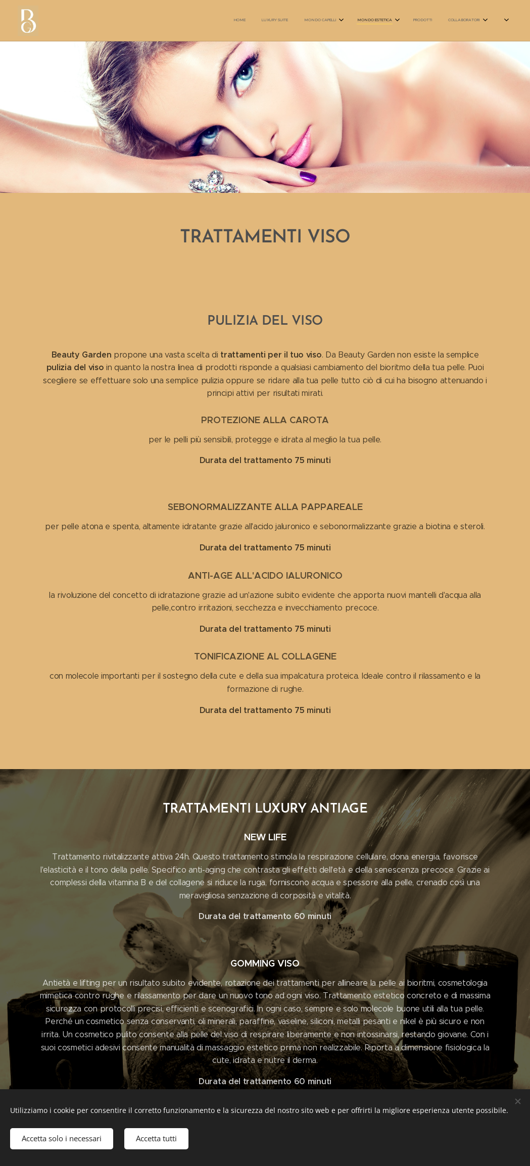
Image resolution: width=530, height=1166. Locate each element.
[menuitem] (338, 20)
